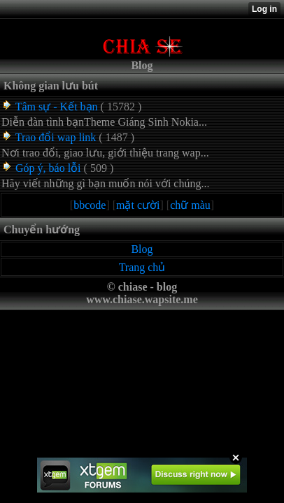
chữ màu (190, 205)
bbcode (89, 205)
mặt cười (137, 205)
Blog (141, 249)
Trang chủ (142, 267)
